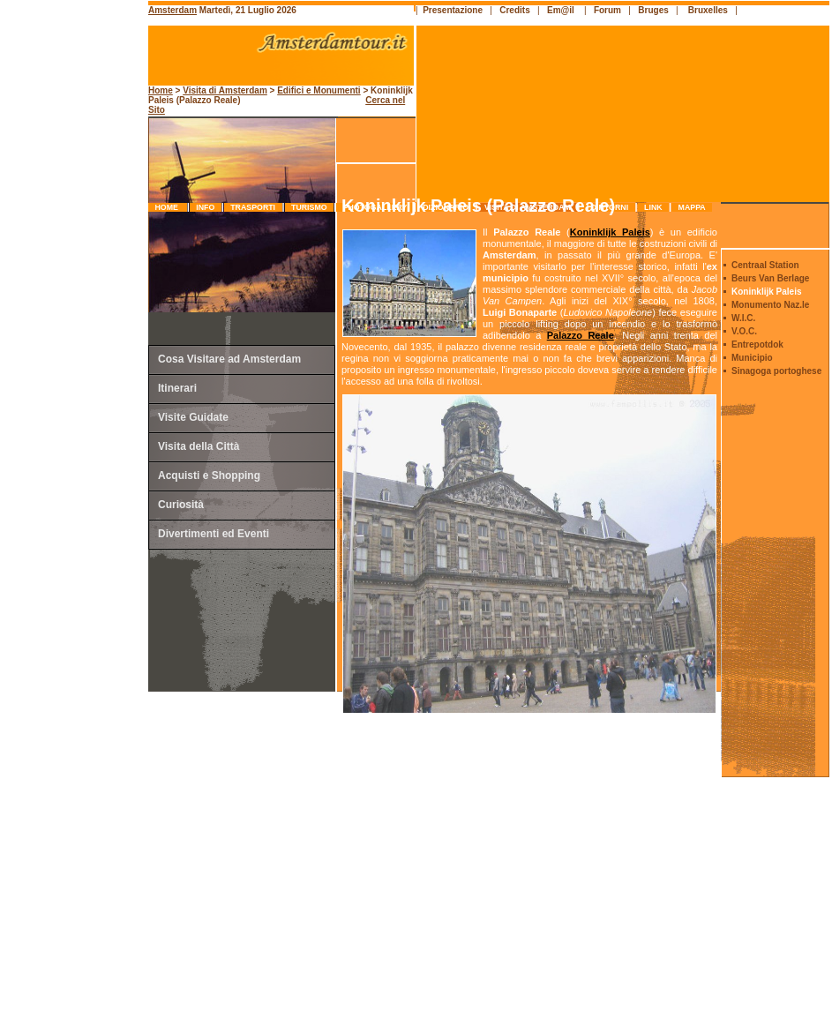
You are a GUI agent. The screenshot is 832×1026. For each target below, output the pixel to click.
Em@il (560, 10)
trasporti (253, 207)
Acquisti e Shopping (209, 475)
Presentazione (453, 10)
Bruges (653, 10)
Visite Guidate (193, 417)
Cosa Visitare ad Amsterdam (229, 359)
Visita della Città (198, 446)
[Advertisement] (75, 375)
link (653, 207)
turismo (309, 207)
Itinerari (177, 388)
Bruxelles (708, 10)
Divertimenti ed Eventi (213, 534)
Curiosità (181, 504)
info (205, 207)
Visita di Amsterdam (225, 90)
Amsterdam (172, 10)
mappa (692, 207)
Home (168, 207)
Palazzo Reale (580, 335)
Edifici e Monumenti (318, 90)
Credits (514, 10)
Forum (607, 10)
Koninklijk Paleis (610, 232)
